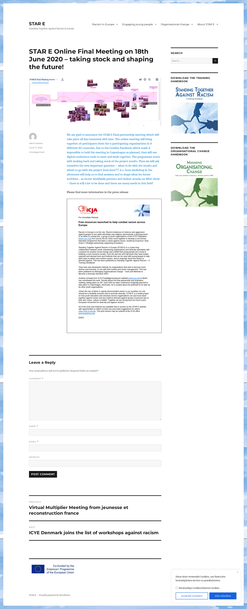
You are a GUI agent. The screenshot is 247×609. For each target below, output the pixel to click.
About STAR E (206, 24)
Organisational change (175, 24)
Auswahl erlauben (192, 595)
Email (33, 441)
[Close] (237, 572)
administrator (36, 143)
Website (34, 457)
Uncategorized (36, 152)
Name (33, 426)
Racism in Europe (103, 24)
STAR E (37, 23)
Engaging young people (137, 24)
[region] (206, 586)
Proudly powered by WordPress (54, 595)
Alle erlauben (223, 595)
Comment (36, 378)
